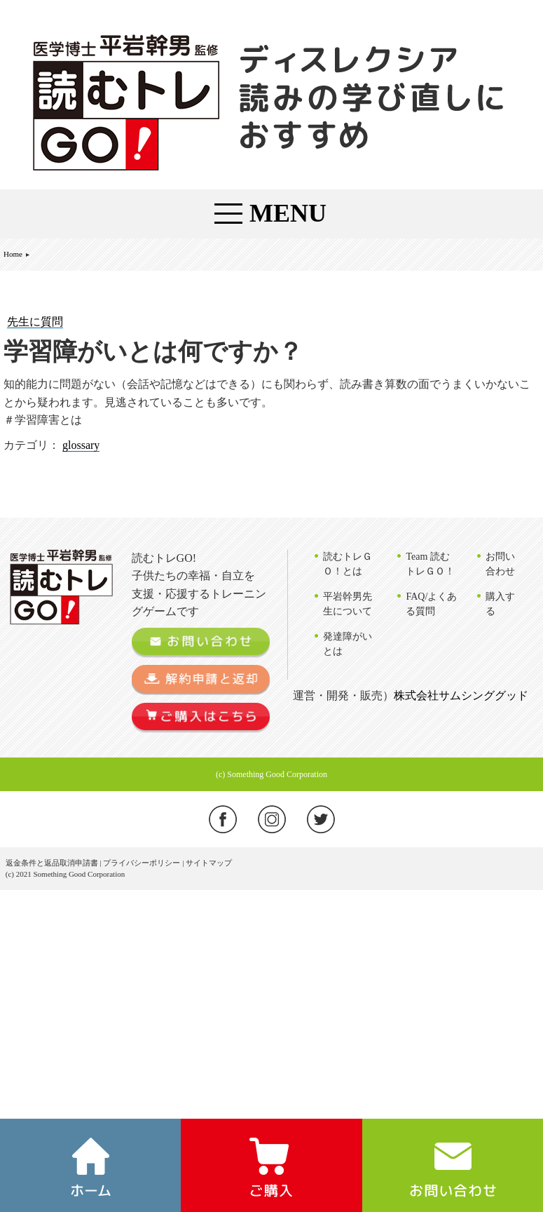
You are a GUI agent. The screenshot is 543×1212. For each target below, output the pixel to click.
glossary (80, 445)
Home (13, 254)
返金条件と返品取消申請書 (52, 862)
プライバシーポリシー (141, 862)
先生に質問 (35, 322)
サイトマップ (209, 862)
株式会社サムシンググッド (461, 695)
